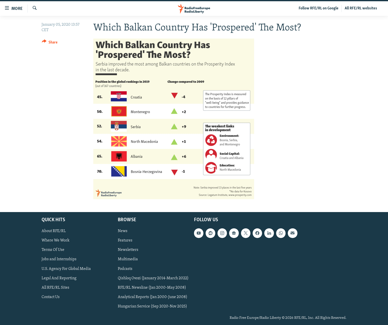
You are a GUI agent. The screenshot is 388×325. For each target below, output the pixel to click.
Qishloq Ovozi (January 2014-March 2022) (153, 278)
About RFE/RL (54, 231)
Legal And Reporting (59, 278)
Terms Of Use (53, 250)
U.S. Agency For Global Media (66, 269)
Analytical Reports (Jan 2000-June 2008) (152, 297)
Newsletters (128, 250)
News (122, 231)
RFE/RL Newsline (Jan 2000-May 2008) (152, 288)
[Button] (49, 43)
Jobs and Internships (59, 259)
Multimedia (128, 259)
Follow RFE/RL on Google (319, 8)
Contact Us (51, 297)
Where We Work (56, 240)
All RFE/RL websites (361, 8)
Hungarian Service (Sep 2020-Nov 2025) (152, 306)
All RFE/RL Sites (55, 288)
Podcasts (125, 269)
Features (125, 240)
